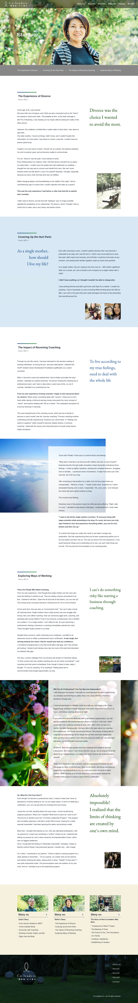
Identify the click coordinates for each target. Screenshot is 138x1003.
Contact (121, 4)
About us (81, 4)
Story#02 (102, 4)
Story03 (116, 977)
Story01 (116, 969)
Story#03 (112, 4)
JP (129, 4)
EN (132, 4)
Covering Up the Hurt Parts (53, 70)
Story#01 (91, 4)
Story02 (116, 973)
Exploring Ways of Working (110, 70)
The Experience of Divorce (27, 70)
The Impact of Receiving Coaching (82, 70)
